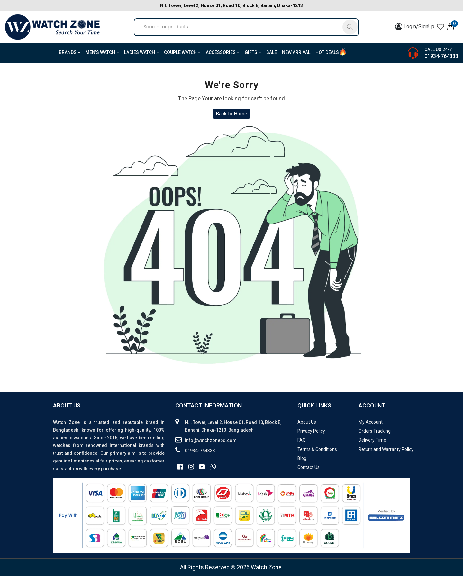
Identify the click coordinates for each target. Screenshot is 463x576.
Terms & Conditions (317, 449)
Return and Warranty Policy (386, 449)
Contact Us (308, 467)
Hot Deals (327, 52)
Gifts (253, 52)
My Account (371, 422)
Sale (271, 52)
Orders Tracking (375, 431)
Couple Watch (182, 52)
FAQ (301, 440)
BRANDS (69, 52)
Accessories (223, 52)
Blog (301, 458)
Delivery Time (372, 440)
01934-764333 (441, 56)
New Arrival (296, 52)
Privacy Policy (311, 431)
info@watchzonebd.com (211, 440)
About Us (306, 422)
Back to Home (231, 114)
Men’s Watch (102, 52)
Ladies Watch (141, 52)
